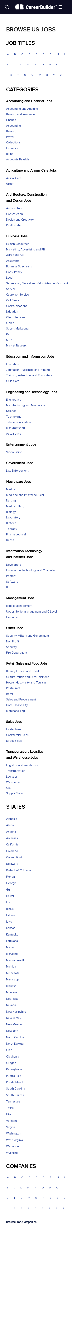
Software (12, 582)
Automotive (13, 434)
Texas (10, 1108)
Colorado (12, 851)
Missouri (11, 986)
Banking (11, 131)
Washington (13, 1133)
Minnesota (13, 973)
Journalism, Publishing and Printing (28, 370)
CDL (8, 788)
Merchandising (15, 711)
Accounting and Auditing (22, 109)
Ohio (9, 1050)
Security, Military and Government (27, 636)
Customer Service (17, 295)
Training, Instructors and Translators (29, 375)
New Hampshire (16, 1012)
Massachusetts (16, 960)
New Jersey (13, 1018)
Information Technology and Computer (31, 570)
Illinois (10, 909)
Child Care (12, 381)
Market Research (17, 345)
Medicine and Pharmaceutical (25, 495)
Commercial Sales (17, 735)
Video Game (14, 452)
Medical (11, 489)
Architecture (14, 208)
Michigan (11, 966)
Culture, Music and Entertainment (27, 677)
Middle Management (19, 606)
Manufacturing (15, 428)
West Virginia (14, 1140)
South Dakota (15, 1095)
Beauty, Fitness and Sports (23, 671)
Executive (12, 617)
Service (11, 289)
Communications (16, 306)
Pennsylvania (14, 1069)
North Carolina (15, 1037)
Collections (13, 142)
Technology (13, 417)
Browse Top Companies (21, 1222)
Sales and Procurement (21, 699)
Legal (9, 278)
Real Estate (13, 225)
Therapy (11, 529)
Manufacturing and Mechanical (26, 405)
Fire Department (16, 653)
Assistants (12, 261)
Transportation (15, 771)
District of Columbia (18, 870)
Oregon (11, 1063)
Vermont (11, 1121)
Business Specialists (19, 266)
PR (8, 334)
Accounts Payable (17, 159)
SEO (9, 340)
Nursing (11, 500)
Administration (15, 255)
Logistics (11, 777)
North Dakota (15, 1044)
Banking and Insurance (20, 114)
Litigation (12, 312)
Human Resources (17, 244)
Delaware (12, 864)
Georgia (11, 883)
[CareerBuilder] (36, 7)
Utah (9, 1114)
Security (11, 647)
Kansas (10, 928)
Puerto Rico (13, 1076)
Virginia (11, 1127)
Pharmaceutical (16, 534)
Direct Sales (14, 741)
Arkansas (12, 838)
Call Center (13, 300)
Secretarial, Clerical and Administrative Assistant (37, 283)
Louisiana (12, 941)
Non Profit (12, 641)
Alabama (11, 819)
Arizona (11, 832)
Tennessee (13, 1101)
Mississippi (13, 979)
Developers (13, 565)
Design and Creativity (20, 220)
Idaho (9, 902)
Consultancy (14, 272)
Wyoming (12, 1153)
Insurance (12, 148)
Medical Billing (15, 506)
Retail (9, 694)
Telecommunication (18, 422)
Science (11, 411)
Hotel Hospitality (17, 705)
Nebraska (12, 999)
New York (12, 1031)
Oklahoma (12, 1057)
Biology (11, 512)
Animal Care (13, 178)
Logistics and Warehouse (22, 765)
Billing (9, 154)
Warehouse (13, 782)
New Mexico (14, 1024)
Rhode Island (14, 1082)
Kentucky (12, 934)
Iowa (9, 922)
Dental (10, 540)
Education (12, 364)
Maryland (12, 954)
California (12, 844)
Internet (11, 576)
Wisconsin (12, 1146)
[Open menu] (64, 7)
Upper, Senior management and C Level (31, 612)
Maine (10, 947)
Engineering (13, 400)
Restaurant (13, 688)
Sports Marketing (17, 328)
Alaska (10, 825)
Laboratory (13, 517)
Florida (10, 877)
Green (10, 184)
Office (10, 323)
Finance (11, 120)
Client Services (15, 317)
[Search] (7, 7)
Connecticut (14, 857)
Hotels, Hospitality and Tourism (26, 682)
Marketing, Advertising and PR (25, 249)
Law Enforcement (17, 471)
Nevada (11, 1005)
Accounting (13, 126)
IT (7, 587)
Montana (11, 992)
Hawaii (10, 896)
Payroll (10, 137)
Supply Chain (14, 793)
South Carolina (15, 1089)
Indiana (10, 915)
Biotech (11, 523)
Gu (8, 890)
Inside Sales (13, 729)
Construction (14, 214)
